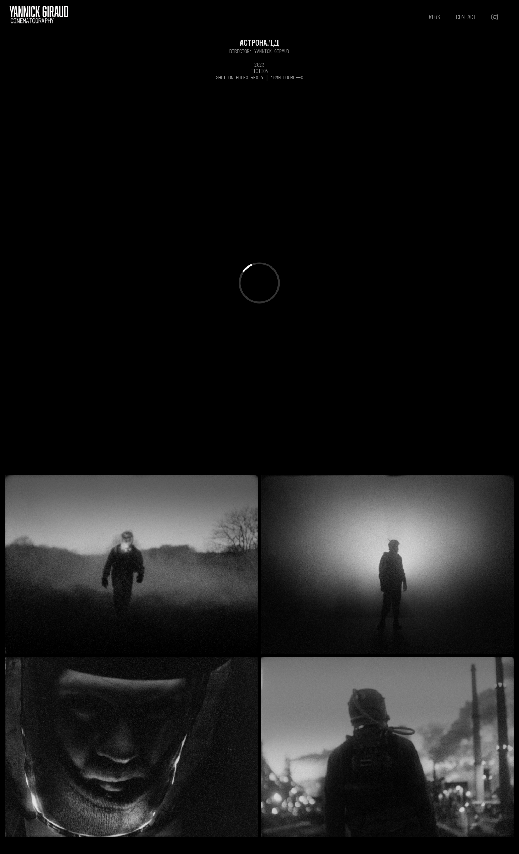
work (434, 17)
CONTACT (466, 17)
